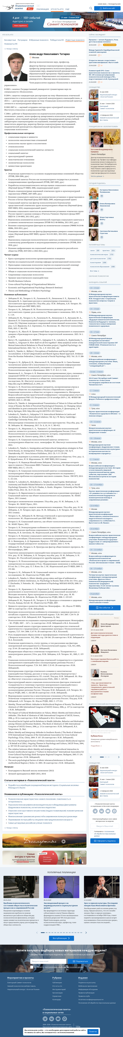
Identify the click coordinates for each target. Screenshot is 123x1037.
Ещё (67, 9)
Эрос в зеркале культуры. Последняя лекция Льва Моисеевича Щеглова (101, 904)
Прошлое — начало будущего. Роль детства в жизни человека (103, 41)
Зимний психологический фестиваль (21, 986)
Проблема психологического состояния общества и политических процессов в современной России (20, 905)
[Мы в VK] (101, 811)
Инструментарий (59, 989)
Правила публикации (86, 993)
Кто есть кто (57, 9)
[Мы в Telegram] (95, 811)
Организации (57, 993)
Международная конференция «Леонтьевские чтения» (102, 601)
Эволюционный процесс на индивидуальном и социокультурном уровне (61, 905)
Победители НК (57, 40)
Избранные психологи (38, 40)
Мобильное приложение (87, 986)
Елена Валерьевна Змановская (107, 205)
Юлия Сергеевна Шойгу (107, 218)
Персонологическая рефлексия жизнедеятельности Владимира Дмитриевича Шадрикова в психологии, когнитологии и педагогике (42, 806)
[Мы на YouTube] (107, 811)
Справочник (56, 996)
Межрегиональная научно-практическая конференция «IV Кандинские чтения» (102, 430)
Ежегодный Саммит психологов (19, 982)
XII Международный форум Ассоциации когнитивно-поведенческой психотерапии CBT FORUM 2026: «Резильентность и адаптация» (103, 342)
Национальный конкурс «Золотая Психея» (23, 989)
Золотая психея (110, 45)
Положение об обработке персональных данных (97, 1003)
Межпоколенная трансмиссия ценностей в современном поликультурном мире (42, 816)
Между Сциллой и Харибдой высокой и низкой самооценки (104, 51)
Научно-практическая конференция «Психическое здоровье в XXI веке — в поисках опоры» (104, 414)
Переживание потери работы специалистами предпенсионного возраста (40, 819)
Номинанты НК (10, 44)
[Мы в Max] (114, 811)
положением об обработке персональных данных (105, 833)
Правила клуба (84, 996)
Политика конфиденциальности (90, 999)
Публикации (43, 9)
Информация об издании (88, 989)
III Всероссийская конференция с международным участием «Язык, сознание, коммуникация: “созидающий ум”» (103, 362)
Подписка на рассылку (87, 982)
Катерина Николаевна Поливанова (109, 191)
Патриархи (22, 40)
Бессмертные (10, 40)
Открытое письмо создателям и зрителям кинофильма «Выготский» (104, 61)
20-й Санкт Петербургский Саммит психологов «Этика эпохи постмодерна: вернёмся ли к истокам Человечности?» (104, 381)
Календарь (56, 999)
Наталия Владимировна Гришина (102, 150)
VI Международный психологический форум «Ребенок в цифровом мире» (104, 398)
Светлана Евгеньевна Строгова (109, 232)
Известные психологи (74, 40)
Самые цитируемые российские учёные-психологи (30, 823)
